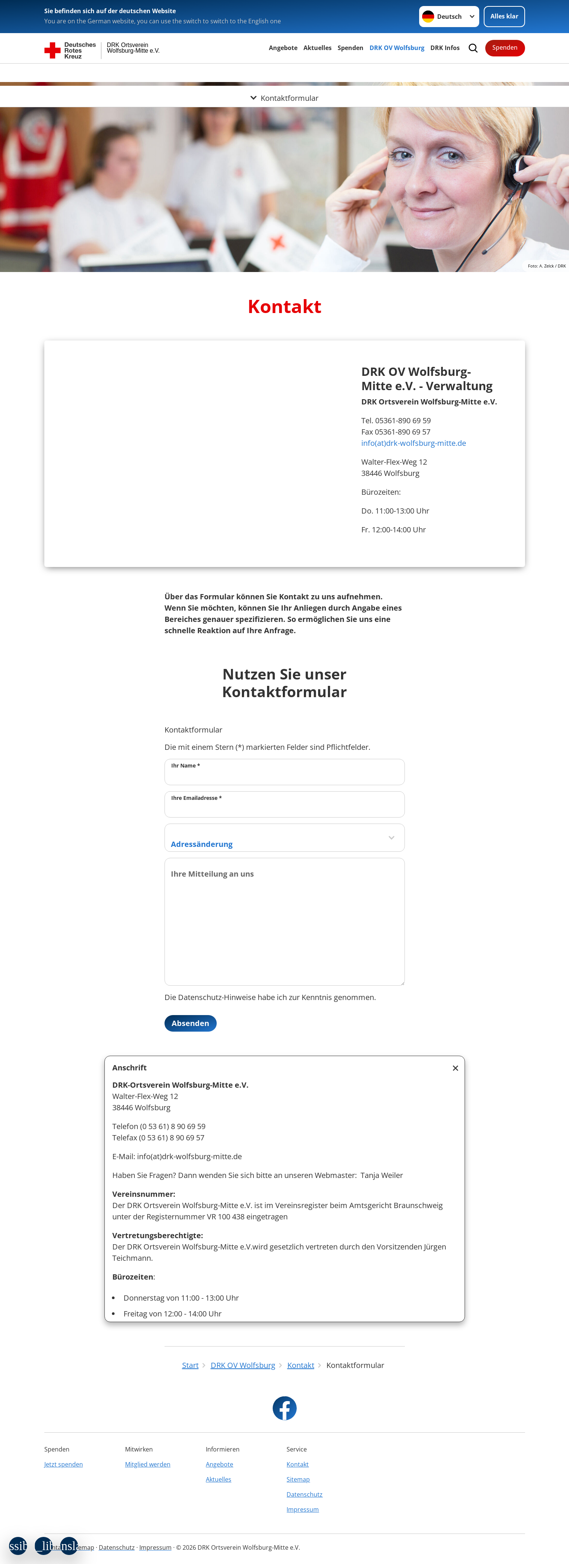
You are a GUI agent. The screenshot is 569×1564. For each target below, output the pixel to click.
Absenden (191, 1023)
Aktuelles (317, 48)
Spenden (351, 48)
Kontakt (298, 1464)
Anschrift (129, 1067)
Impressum (303, 1509)
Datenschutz (305, 1494)
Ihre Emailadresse (196, 797)
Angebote (283, 48)
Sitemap (298, 1479)
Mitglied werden (148, 1464)
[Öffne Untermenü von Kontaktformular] (284, 73)
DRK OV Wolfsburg (397, 48)
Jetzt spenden (63, 1464)
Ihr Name (185, 765)
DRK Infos (445, 48)
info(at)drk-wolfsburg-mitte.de (413, 443)
